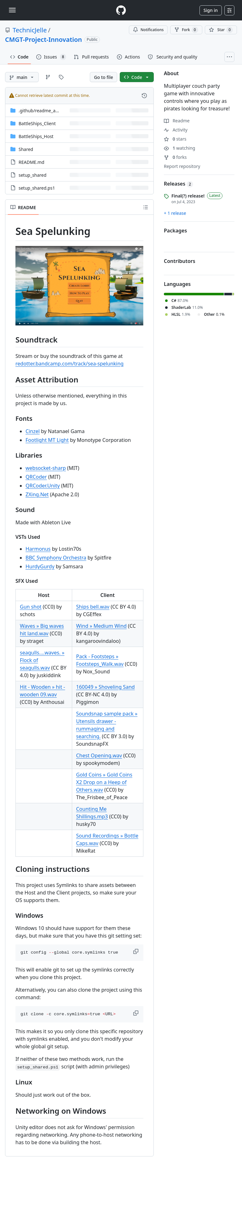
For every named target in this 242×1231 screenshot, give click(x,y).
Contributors (179, 261)
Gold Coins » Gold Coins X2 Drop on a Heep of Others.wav (104, 782)
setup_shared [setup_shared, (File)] (32, 175)
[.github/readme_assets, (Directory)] (42, 111)
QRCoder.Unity (43, 485)
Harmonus (38, 548)
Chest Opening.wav (99, 755)
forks (175, 157)
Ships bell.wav (93, 606)
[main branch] (22, 77)
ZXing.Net (37, 494)
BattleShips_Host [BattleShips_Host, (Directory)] (36, 136)
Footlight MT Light (47, 440)
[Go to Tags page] (61, 77)
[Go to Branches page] (48, 77)
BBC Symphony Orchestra (56, 557)
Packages (175, 230)
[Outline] (145, 207)
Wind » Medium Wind (101, 625)
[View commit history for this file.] (144, 95)
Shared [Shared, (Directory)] (26, 149)
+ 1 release (175, 213)
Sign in (211, 10)
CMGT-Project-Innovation (43, 39)
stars (175, 139)
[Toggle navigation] (12, 10)
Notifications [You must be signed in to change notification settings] (148, 29)
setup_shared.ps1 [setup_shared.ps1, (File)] (37, 188)
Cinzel (33, 431)
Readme (177, 121)
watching (179, 148)
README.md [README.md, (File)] (31, 162)
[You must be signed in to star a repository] (221, 29)
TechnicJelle (30, 30)
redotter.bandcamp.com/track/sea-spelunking (69, 363)
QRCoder (36, 476)
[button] (136, 951)
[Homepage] (121, 10)
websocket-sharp (46, 468)
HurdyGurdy (40, 566)
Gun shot (31, 606)
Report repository (182, 166)
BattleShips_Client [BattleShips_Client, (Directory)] (37, 123)
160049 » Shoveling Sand (105, 686)
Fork (186, 30)
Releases (178, 183)
